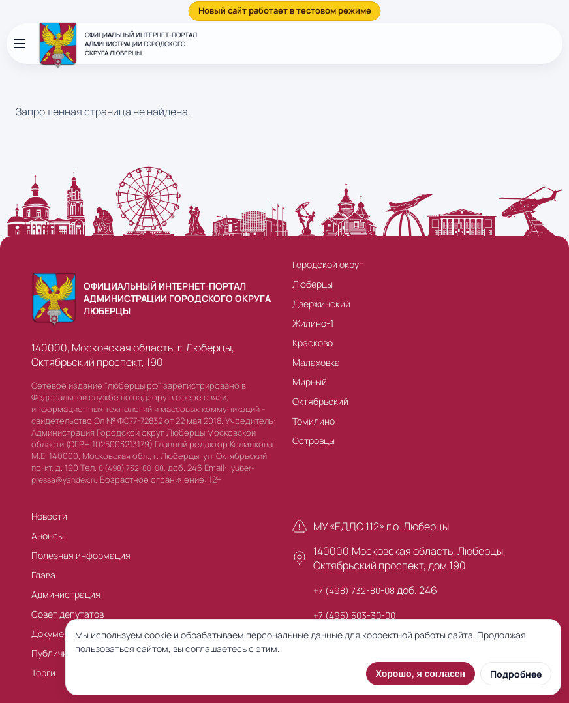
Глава (43, 575)
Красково (312, 343)
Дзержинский (321, 303)
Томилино (313, 421)
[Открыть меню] (20, 44)
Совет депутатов (67, 614)
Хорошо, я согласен (420, 673)
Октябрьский (320, 401)
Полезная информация (81, 555)
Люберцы (312, 284)
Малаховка (316, 362)
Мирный (309, 382)
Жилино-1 (312, 323)
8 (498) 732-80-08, (132, 468)
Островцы (313, 440)
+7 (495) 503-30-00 (354, 615)
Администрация (65, 594)
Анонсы (47, 536)
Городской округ (327, 264)
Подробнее (516, 674)
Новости (49, 516)
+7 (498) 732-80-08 (354, 590)
